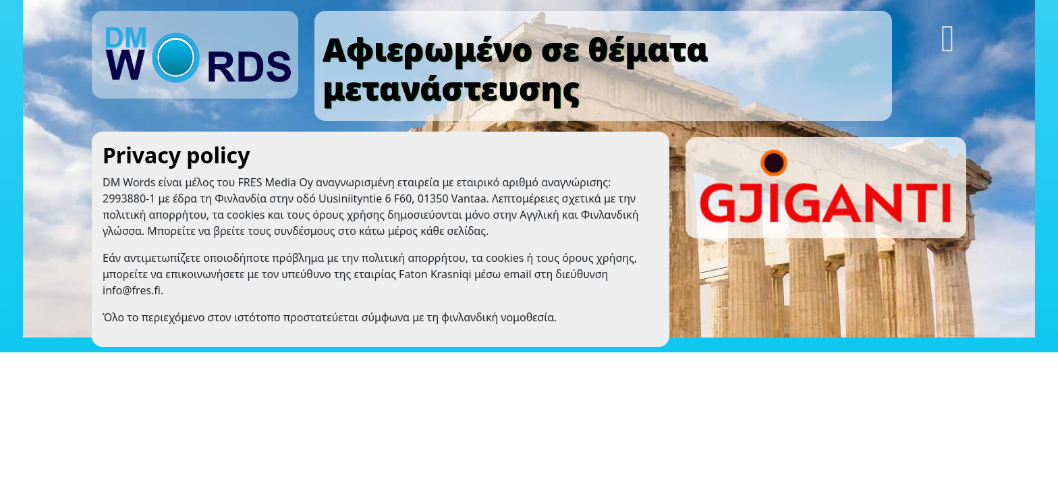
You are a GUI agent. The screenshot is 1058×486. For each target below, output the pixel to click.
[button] (949, 34)
